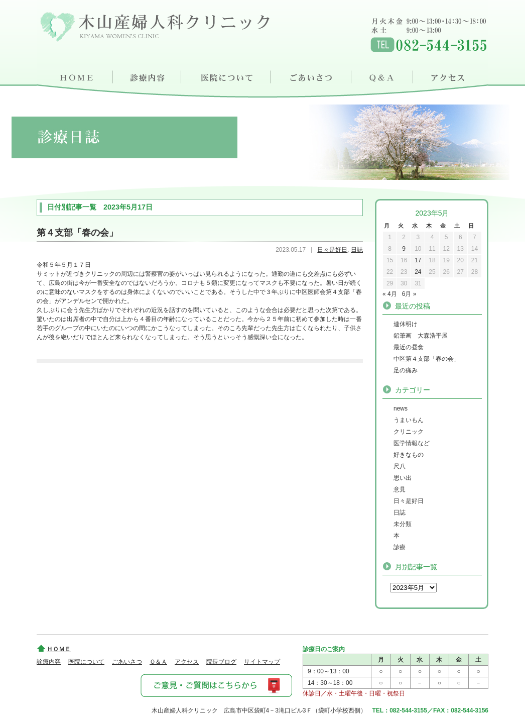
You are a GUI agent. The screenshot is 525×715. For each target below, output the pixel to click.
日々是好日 (332, 249)
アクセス (451, 75)
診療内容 (147, 75)
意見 (399, 489)
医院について (227, 75)
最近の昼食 (408, 347)
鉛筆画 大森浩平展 (420, 335)
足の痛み (405, 370)
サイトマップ (262, 661)
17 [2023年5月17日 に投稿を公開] (418, 260)
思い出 (402, 477)
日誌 (357, 249)
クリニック (408, 431)
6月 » (409, 293)
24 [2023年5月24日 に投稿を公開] (418, 271)
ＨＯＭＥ (75, 75)
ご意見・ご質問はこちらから (216, 684)
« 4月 (389, 293)
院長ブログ (221, 661)
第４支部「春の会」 (77, 233)
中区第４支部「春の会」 (426, 358)
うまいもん (408, 420)
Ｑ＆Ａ (384, 75)
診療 (399, 547)
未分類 (402, 524)
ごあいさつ (312, 75)
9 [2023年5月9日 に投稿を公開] (404, 248)
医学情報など (411, 443)
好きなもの (408, 454)
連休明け (405, 324)
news (400, 408)
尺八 (399, 466)
